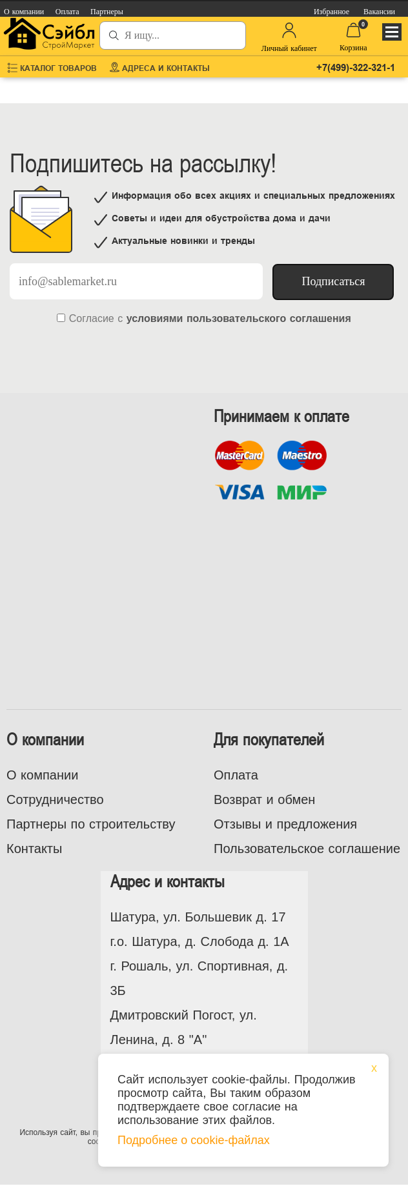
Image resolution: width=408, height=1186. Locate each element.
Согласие (91, 318)
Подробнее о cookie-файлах (193, 1140)
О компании (42, 775)
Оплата (236, 775)
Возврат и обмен (264, 799)
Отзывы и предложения (285, 824)
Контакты (34, 848)
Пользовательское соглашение (307, 848)
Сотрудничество (55, 799)
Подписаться (333, 281)
